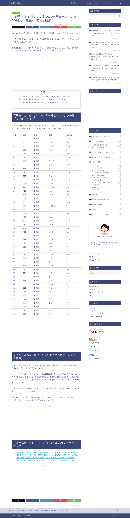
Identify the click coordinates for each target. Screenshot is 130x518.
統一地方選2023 (94, 286)
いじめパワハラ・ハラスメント (105, 152)
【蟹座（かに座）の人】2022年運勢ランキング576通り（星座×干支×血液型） (45, 458)
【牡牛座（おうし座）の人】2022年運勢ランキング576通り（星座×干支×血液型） (47, 452)
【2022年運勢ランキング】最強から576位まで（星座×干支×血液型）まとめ (45, 460)
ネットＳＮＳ (107, 168)
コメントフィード (97, 313)
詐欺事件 (107, 187)
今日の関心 (14, 2)
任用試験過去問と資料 (107, 145)
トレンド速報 (16, 12)
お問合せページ (109, 3)
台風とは (91, 295)
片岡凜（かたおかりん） (97, 292)
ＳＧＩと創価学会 (105, 141)
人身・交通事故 (107, 171)
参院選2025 (92, 289)
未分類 (105, 209)
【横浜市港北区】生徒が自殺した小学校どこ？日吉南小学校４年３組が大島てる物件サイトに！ (105, 68)
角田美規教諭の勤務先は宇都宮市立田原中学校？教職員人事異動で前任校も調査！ (105, 79)
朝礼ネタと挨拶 (105, 204)
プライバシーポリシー (91, 3)
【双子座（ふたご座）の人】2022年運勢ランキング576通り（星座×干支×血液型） (47, 455)
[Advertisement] (46, 72)
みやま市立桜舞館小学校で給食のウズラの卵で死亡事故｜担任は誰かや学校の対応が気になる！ (105, 56)
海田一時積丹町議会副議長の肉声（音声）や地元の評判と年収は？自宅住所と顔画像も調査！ (105, 45)
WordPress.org (96, 316)
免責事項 (27, 515)
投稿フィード (95, 311)
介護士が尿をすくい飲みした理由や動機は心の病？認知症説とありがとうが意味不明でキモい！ (105, 33)
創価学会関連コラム (107, 147)
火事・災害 (107, 180)
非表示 (49, 92)
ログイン (94, 308)
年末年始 (105, 194)
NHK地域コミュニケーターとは (105, 136)
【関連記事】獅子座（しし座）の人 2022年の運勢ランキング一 (45, 102)
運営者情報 (75, 3)
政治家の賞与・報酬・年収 (105, 199)
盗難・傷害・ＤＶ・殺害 (107, 182)
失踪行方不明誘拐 (107, 175)
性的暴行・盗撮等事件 (107, 178)
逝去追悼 (107, 190)
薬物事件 (107, 185)
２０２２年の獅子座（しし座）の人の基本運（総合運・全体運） (45, 99)
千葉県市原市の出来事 (107, 173)
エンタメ (107, 166)
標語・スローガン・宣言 (105, 214)
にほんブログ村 (94, 343)
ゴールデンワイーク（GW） (105, 157)
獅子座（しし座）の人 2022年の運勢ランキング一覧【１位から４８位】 (48, 96)
